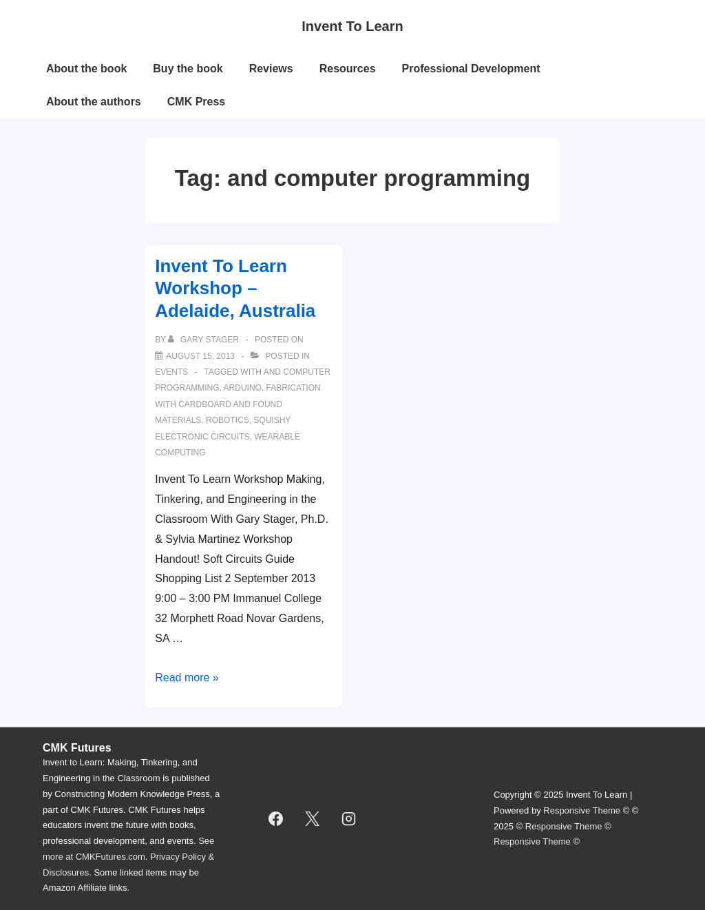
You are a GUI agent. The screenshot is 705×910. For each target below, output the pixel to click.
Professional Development (471, 68)
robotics (227, 420)
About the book (86, 68)
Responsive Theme (581, 810)
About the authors (93, 101)
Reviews (271, 68)
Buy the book (187, 68)
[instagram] (349, 819)
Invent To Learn (352, 26)
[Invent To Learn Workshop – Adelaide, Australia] (200, 356)
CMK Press (196, 101)
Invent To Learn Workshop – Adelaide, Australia (235, 288)
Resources (347, 68)
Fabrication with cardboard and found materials (238, 404)
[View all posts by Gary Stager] (204, 339)
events (171, 372)
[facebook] (276, 819)
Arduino (243, 388)
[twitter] (312, 819)
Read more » (187, 677)
